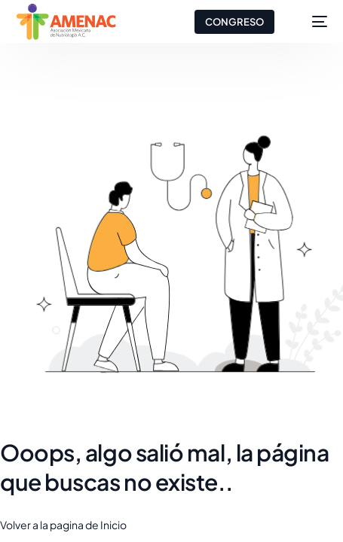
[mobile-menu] (312, 22)
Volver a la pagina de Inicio (63, 524)
